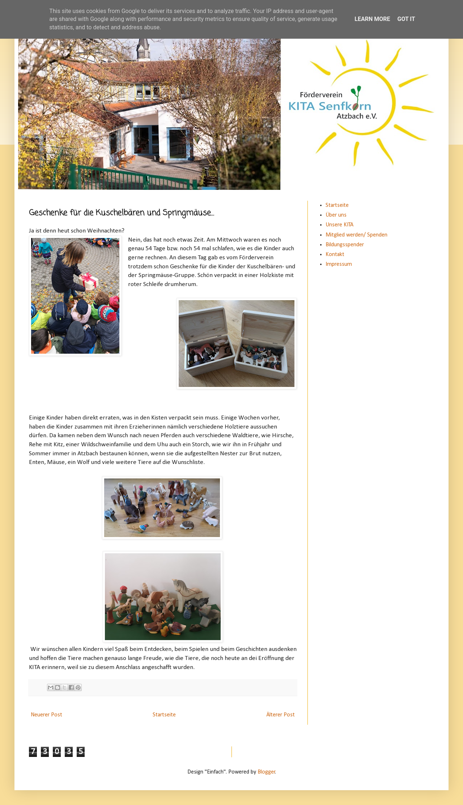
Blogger (266, 772)
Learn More (372, 19)
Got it (406, 19)
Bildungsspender (345, 245)
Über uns (336, 215)
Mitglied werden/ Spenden (356, 235)
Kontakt (335, 254)
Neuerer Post (46, 715)
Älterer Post (280, 715)
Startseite (164, 715)
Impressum (339, 264)
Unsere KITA (339, 225)
